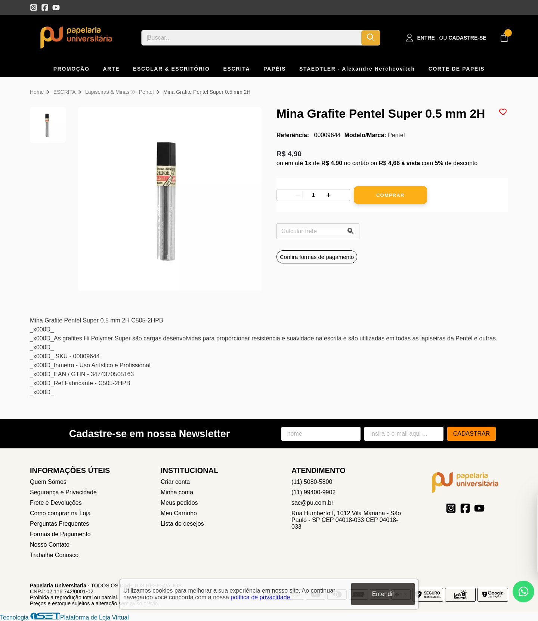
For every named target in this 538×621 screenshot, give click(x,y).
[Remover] (297, 195)
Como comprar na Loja (60, 513)
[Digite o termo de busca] (251, 37)
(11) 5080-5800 (311, 482)
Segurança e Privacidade (63, 492)
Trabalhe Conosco (54, 555)
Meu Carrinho (179, 513)
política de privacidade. (261, 597)
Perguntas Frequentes (59, 523)
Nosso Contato (49, 544)
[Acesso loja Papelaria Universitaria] (446, 38)
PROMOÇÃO (71, 69)
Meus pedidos (179, 503)
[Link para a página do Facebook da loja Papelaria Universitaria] (45, 7)
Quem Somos (48, 482)
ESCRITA (236, 69)
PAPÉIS (274, 69)
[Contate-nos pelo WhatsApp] (523, 591)
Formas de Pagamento (60, 534)
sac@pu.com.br (312, 503)
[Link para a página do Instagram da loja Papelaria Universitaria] (33, 7)
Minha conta (177, 492)
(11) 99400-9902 (313, 492)
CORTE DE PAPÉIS (457, 69)
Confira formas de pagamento (317, 257)
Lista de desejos (182, 523)
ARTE (111, 69)
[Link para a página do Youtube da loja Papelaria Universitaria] (56, 7)
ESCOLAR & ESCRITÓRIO (171, 69)
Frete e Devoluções (56, 503)
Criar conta (175, 482)
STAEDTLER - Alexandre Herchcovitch (357, 69)
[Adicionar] (328, 195)
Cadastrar (471, 433)
